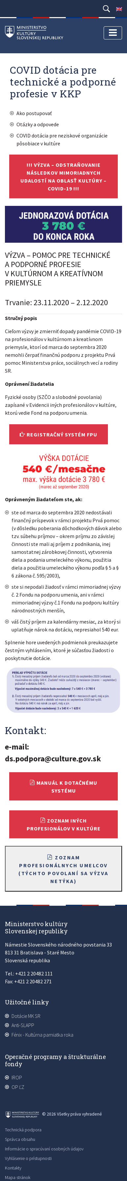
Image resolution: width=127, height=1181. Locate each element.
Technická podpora (23, 1130)
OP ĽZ (18, 1087)
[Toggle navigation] (113, 32)
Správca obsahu (20, 1139)
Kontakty (13, 1168)
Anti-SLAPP (23, 1025)
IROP (17, 1077)
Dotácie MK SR (26, 1016)
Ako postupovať (34, 113)
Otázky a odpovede (37, 124)
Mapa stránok (17, 1177)
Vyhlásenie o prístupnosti (28, 1158)
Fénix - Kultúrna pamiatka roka (42, 1035)
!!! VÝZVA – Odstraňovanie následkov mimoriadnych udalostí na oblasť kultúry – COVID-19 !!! (63, 176)
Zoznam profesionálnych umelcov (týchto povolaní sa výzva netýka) (63, 869)
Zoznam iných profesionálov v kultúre (64, 824)
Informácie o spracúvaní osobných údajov (44, 1149)
